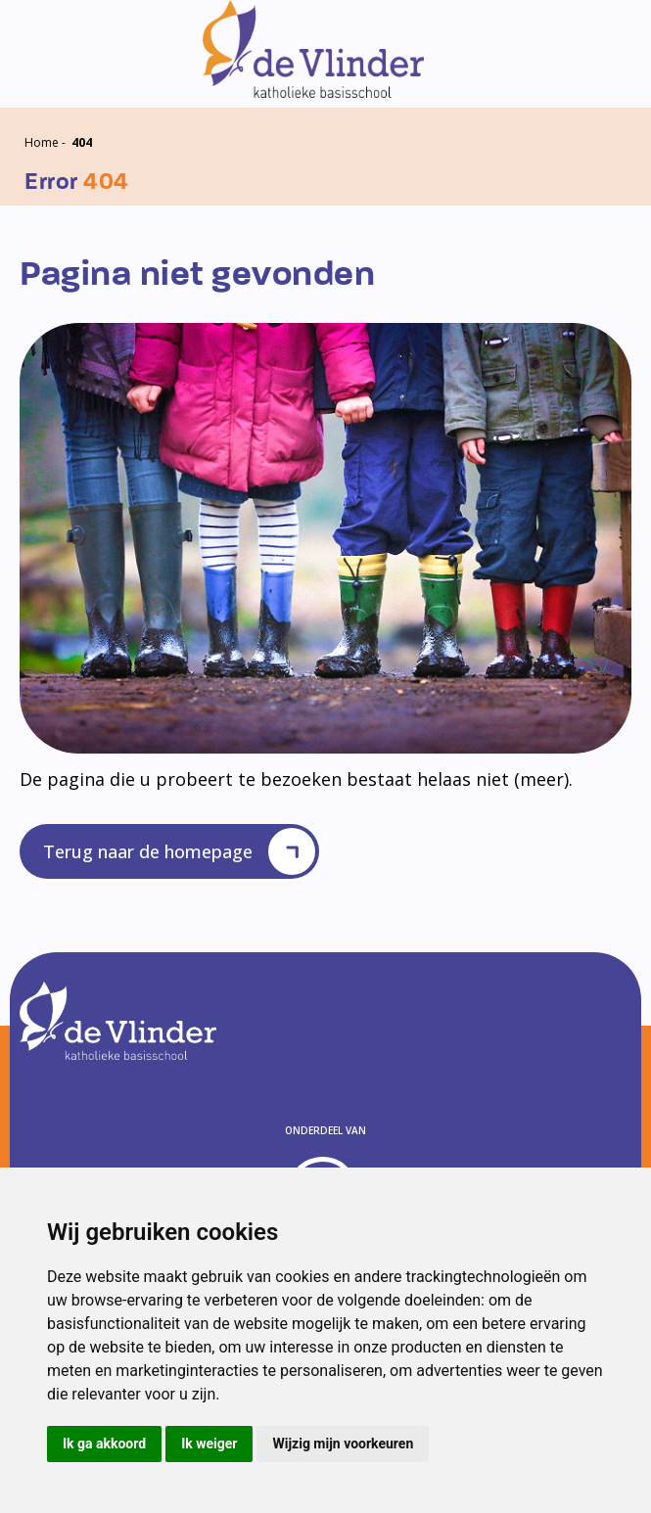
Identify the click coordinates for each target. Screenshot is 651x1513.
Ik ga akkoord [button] (104, 1443)
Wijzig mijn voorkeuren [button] (342, 1443)
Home (41, 142)
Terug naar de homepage (179, 851)
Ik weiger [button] (209, 1443)
